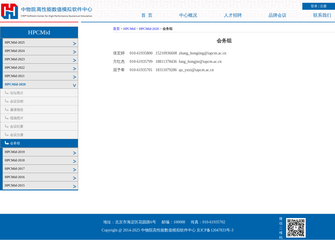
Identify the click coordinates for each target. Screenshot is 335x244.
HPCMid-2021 (15, 76)
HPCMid (39, 32)
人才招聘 (233, 15)
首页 (116, 29)
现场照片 (16, 118)
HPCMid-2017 (15, 169)
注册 (323, 6)
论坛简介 (16, 93)
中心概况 (188, 15)
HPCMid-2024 (15, 51)
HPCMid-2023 (15, 59)
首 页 (146, 15)
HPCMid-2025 (15, 42)
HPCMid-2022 (15, 68)
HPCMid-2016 (15, 177)
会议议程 (16, 101)
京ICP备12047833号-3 (215, 230)
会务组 (15, 143)
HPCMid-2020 (15, 84)
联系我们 (322, 15)
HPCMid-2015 (15, 185)
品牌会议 (277, 15)
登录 (314, 6)
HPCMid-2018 (15, 160)
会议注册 (16, 135)
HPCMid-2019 (15, 152)
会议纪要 (16, 126)
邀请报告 (16, 110)
